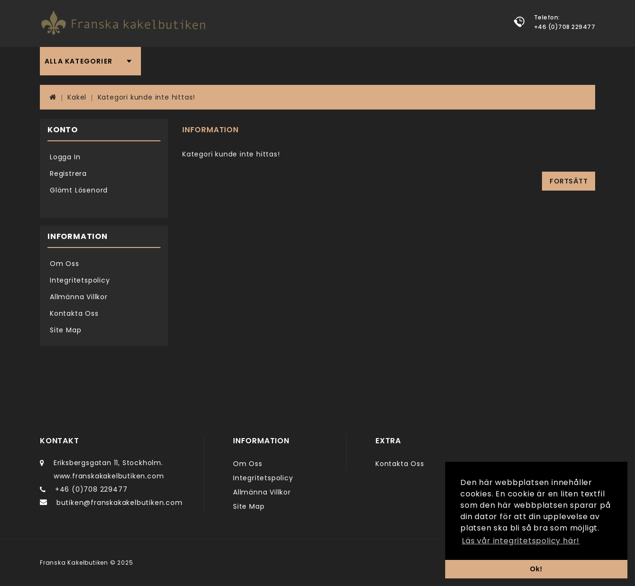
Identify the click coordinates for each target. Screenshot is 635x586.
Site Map (65, 330)
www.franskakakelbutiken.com (109, 476)
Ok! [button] (536, 569)
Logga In (65, 157)
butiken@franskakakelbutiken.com (119, 502)
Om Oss (64, 263)
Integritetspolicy (80, 280)
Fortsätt (569, 181)
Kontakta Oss (74, 313)
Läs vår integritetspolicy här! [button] (520, 540)
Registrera (68, 173)
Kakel (76, 97)
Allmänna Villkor (79, 297)
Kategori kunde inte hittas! (147, 97)
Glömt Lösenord (79, 190)
